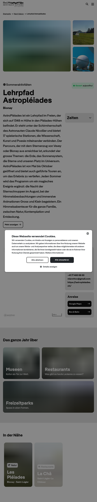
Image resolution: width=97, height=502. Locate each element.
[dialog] (48, 251)
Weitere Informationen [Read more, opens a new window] (54, 253)
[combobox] (88, 233)
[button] (48, 266)
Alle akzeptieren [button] (62, 260)
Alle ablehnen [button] (37, 260)
